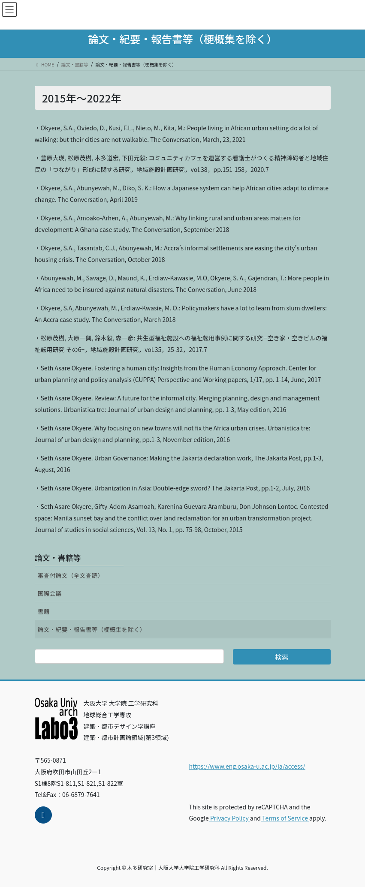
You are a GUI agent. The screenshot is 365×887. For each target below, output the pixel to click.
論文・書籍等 (58, 557)
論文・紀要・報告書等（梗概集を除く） (92, 629)
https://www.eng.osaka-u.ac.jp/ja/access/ (247, 766)
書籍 (44, 611)
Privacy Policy (229, 818)
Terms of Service (285, 818)
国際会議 (50, 593)
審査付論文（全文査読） (71, 575)
